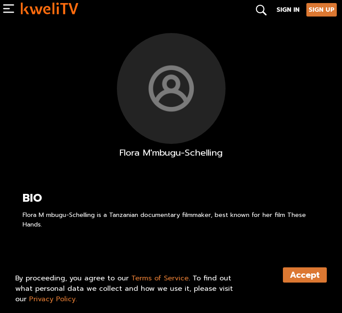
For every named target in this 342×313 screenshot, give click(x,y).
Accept (305, 275)
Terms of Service (160, 278)
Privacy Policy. (53, 299)
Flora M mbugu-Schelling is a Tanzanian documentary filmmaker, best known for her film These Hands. (164, 219)
